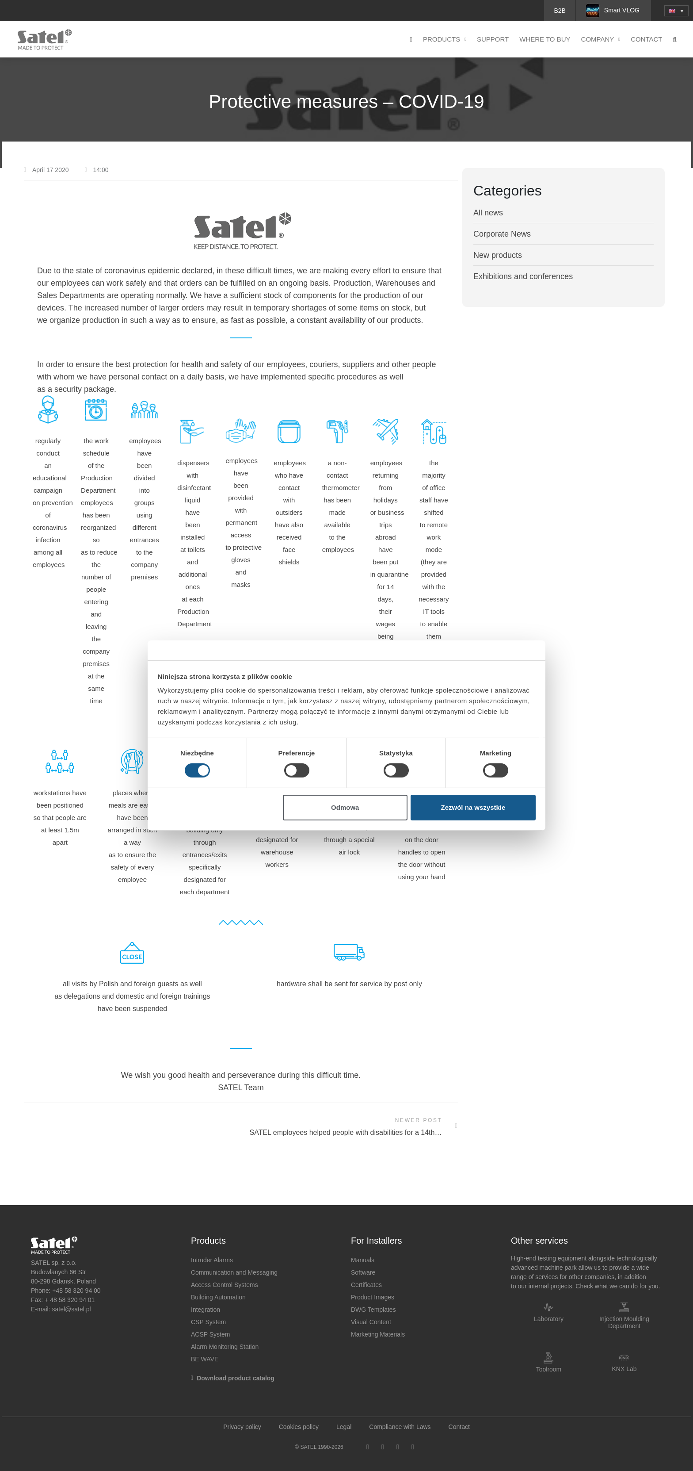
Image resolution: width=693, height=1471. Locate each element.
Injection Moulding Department (624, 1322)
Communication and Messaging (234, 1272)
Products (444, 39)
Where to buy (544, 39)
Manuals (362, 1260)
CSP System (208, 1321)
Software (363, 1272)
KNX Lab (624, 1368)
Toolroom (549, 1369)
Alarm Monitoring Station (225, 1346)
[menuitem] (676, 10)
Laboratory (549, 1318)
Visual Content (371, 1321)
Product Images (372, 1297)
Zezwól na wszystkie (473, 807)
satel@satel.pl (71, 1309)
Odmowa (345, 807)
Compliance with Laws (399, 1426)
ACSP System (210, 1334)
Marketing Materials (378, 1334)
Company (601, 39)
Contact (646, 39)
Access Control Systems (224, 1284)
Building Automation (218, 1297)
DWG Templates (373, 1309)
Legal (343, 1426)
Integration (205, 1309)
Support (493, 39)
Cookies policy (299, 1426)
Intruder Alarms (212, 1260)
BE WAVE (204, 1359)
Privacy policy (242, 1426)
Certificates (366, 1284)
